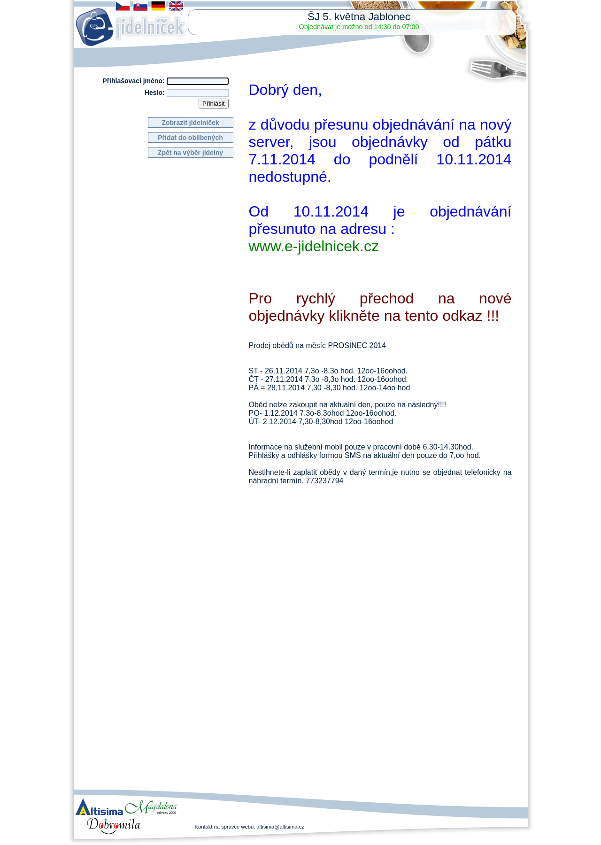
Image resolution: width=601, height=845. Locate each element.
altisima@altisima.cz (280, 826)
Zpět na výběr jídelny (190, 152)
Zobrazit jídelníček (190, 122)
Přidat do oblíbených (190, 137)
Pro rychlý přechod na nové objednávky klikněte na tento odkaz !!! (380, 307)
